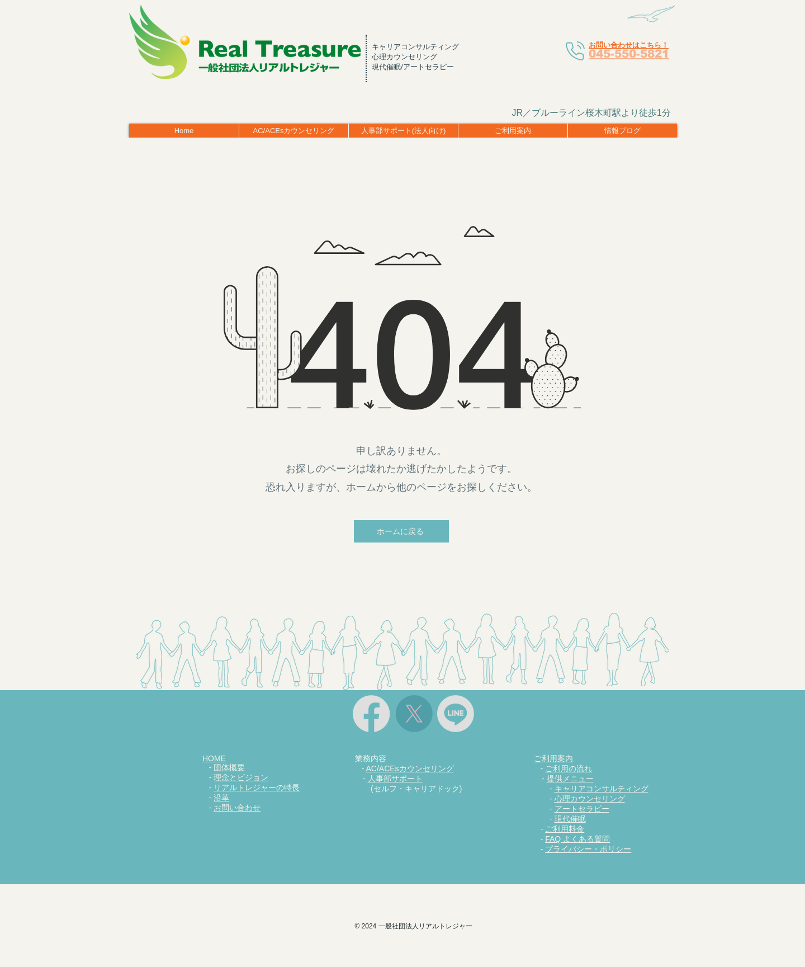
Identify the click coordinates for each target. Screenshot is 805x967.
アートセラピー (582, 808)
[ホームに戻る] (401, 531)
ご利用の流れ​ (568, 768)
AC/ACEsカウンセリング (409, 768)
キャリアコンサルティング (601, 788)
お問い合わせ (237, 807)
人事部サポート (395, 778)
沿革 (221, 797)
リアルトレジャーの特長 (257, 787)
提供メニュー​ (570, 778)
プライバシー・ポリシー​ (588, 849)
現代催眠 (570, 818)
